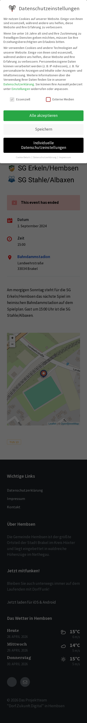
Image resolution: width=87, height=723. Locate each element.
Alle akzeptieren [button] (43, 115)
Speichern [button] (43, 129)
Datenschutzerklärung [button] (45, 157)
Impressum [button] (65, 157)
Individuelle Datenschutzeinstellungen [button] (43, 145)
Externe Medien (60, 99)
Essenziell (20, 99)
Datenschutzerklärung (18, 84)
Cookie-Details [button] (23, 157)
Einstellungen (21, 89)
